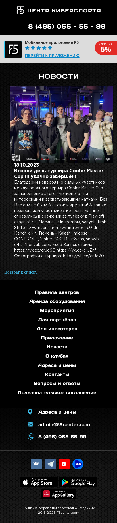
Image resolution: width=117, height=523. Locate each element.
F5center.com (68, 512)
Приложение (57, 338)
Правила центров (57, 292)
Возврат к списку (20, 272)
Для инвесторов (57, 328)
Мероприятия (57, 310)
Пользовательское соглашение (57, 392)
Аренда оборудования (57, 301)
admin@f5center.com (64, 424)
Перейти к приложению (52, 55)
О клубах (56, 356)
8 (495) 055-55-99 (62, 436)
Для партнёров (57, 319)
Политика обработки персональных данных (58, 508)
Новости (57, 347)
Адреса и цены (57, 365)
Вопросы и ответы (57, 383)
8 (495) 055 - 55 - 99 (67, 26)
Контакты (57, 374)
